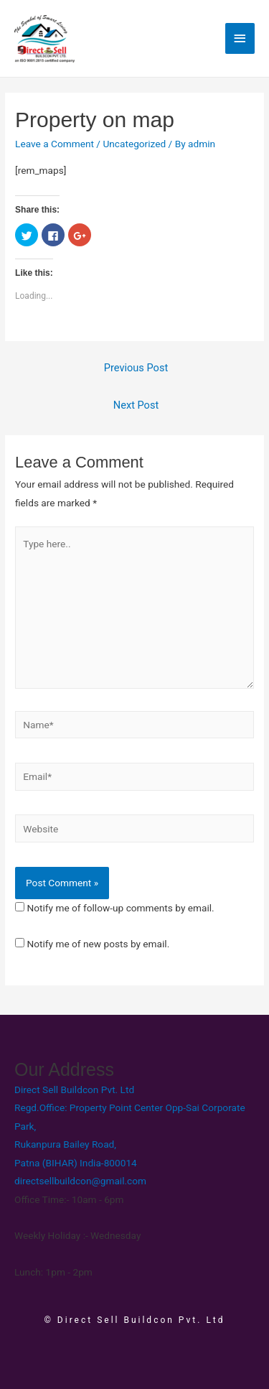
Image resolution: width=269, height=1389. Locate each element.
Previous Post (136, 367)
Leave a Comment (54, 143)
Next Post (136, 405)
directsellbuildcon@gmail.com (80, 1180)
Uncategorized (134, 143)
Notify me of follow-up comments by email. (120, 908)
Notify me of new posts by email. (98, 943)
